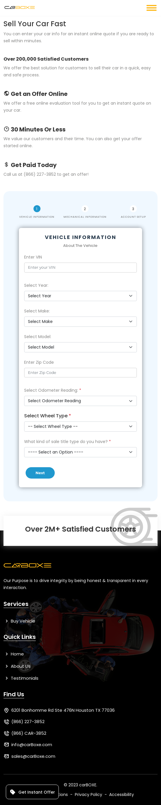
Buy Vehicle (19, 621)
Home (13, 654)
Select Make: (37, 311)
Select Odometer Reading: (52, 390)
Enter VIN (33, 257)
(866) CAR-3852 (28, 733)
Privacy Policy (88, 794)
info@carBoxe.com (31, 744)
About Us (17, 666)
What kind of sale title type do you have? (67, 441)
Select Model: (37, 337)
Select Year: (36, 285)
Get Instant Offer (32, 792)
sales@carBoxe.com (33, 756)
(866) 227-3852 (28, 721)
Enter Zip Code (39, 362)
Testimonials (20, 678)
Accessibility (121, 794)
